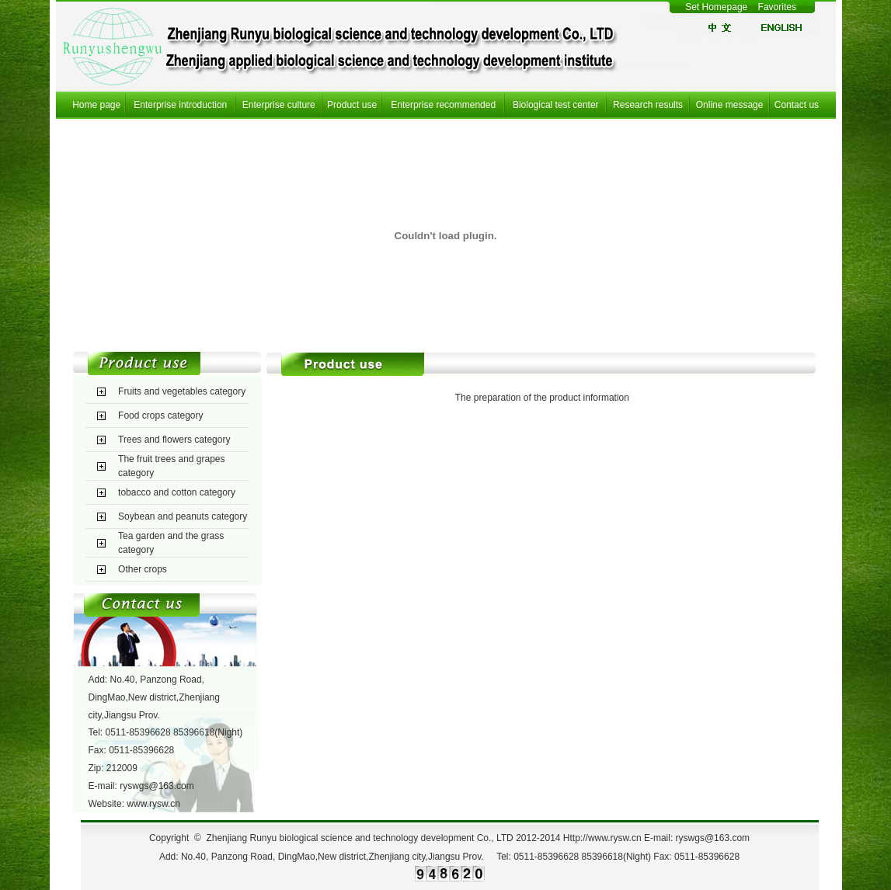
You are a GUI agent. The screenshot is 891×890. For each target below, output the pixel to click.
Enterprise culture (278, 104)
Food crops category (160, 415)
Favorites (778, 7)
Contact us (796, 104)
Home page (96, 104)
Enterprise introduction (180, 104)
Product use (352, 104)
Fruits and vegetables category (181, 391)
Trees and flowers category (174, 439)
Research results (648, 104)
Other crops (142, 569)
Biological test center (556, 104)
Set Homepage (716, 7)
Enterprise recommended (443, 104)
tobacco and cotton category (176, 492)
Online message (730, 104)
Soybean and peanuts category (182, 516)
